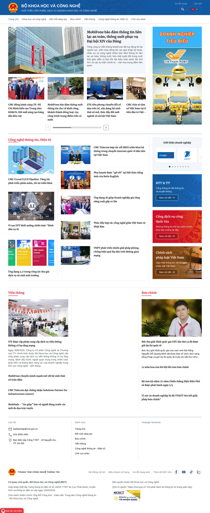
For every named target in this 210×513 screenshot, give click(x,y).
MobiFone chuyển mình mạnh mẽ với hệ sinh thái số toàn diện (36, 377)
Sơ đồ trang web (141, 472)
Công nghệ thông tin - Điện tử (90, 448)
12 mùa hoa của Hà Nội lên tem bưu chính (165, 367)
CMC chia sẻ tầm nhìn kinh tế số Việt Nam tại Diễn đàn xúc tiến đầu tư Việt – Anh (143, 108)
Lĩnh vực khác (138, 19)
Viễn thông (89, 19)
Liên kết (198, 3)
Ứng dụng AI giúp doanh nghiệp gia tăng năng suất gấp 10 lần (117, 199)
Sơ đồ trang (181, 3)
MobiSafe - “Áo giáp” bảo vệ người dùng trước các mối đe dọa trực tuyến (37, 406)
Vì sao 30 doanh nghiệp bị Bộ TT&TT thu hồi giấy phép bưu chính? (170, 397)
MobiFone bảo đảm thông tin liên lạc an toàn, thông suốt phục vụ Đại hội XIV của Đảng (114, 36)
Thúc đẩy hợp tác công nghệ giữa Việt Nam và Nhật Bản (119, 224)
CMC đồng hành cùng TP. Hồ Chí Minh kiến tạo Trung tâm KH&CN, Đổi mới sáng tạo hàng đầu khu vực (26, 110)
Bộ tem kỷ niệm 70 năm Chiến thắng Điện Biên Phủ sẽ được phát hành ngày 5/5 (171, 383)
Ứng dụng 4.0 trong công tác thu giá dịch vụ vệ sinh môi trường (28, 273)
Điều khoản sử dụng (118, 472)
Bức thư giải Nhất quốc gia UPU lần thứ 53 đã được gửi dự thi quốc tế (170, 343)
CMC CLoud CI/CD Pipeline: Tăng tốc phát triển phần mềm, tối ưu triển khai (30, 181)
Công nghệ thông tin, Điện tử (113, 19)
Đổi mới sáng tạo (58, 19)
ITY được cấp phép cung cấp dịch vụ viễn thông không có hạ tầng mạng (35, 343)
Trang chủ (13, 19)
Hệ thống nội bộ (96, 472)
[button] (48, 127)
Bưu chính (75, 19)
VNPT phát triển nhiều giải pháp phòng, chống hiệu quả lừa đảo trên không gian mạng (116, 251)
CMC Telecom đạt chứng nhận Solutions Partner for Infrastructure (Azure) (37, 392)
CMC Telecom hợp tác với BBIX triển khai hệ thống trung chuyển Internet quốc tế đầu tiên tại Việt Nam (119, 151)
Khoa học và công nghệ (34, 19)
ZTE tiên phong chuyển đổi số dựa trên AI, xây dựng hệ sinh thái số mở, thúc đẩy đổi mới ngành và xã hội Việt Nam (104, 110)
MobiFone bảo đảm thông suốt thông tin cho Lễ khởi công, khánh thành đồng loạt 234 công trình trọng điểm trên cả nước (65, 112)
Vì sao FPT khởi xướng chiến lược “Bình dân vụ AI (31, 227)
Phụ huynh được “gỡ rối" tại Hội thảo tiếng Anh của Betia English (118, 174)
